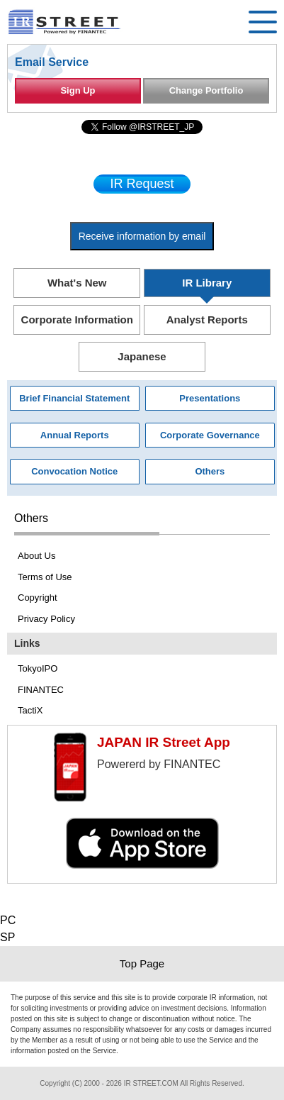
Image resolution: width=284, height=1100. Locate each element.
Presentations (209, 398)
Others (210, 471)
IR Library (207, 283)
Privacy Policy (46, 618)
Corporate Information (77, 319)
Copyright (37, 597)
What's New (77, 283)
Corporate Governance (210, 435)
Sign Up (77, 90)
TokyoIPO (37, 668)
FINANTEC (41, 689)
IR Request (142, 184)
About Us (36, 555)
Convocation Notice (74, 471)
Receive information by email (142, 236)
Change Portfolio (206, 90)
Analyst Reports (207, 319)
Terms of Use (45, 577)
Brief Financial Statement (74, 398)
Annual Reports (74, 435)
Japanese (142, 356)
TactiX (30, 710)
